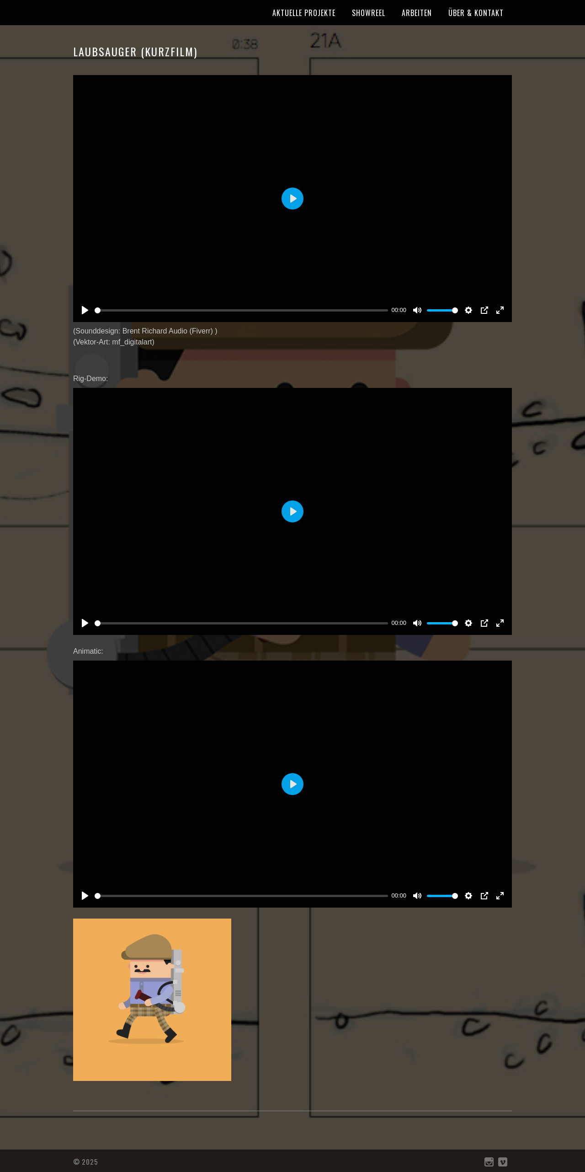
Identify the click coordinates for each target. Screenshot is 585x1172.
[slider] (241, 310)
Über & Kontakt (476, 12)
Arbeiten (417, 12)
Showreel (368, 12)
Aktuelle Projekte (303, 12)
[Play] (85, 310)
